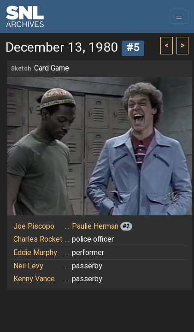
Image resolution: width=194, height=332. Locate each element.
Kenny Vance (34, 279)
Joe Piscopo (33, 226)
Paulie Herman (95, 226)
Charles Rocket (37, 239)
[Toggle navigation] (179, 17)
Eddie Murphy (35, 252)
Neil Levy (28, 266)
